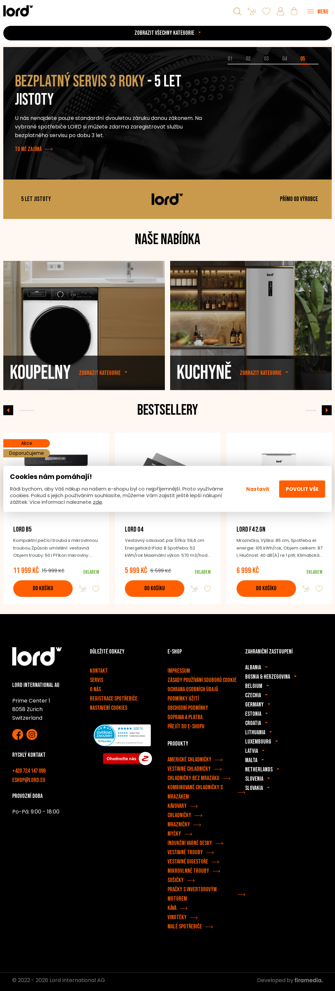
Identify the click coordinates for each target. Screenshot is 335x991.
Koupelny (40, 389)
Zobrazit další (300, 410)
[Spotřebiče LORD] (18, 10)
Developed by (290, 983)
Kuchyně (204, 389)
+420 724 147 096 (29, 773)
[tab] (237, 64)
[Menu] (317, 11)
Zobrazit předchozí (40, 410)
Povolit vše (302, 488)
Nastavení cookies (108, 710)
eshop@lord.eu (28, 783)
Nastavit (257, 488)
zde (97, 501)
